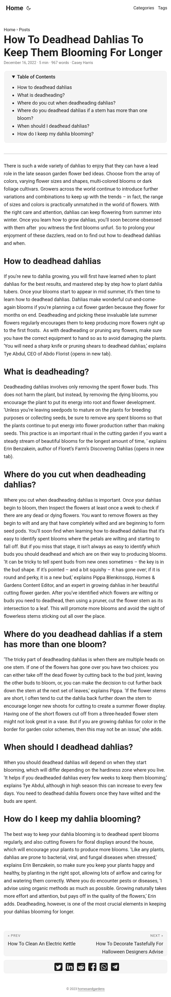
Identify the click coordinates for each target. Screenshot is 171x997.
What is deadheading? (41, 95)
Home (14, 8)
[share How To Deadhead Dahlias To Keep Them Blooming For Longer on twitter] (58, 968)
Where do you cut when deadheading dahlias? (66, 103)
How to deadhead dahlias (44, 87)
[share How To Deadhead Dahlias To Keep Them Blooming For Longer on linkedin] (70, 968)
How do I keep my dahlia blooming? (55, 134)
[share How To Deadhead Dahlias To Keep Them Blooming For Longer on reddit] (81, 968)
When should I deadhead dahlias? (53, 126)
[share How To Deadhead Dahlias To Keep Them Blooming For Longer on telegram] (115, 968)
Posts (24, 29)
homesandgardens (91, 989)
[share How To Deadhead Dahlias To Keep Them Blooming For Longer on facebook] (92, 968)
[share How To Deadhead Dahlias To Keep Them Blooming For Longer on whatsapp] (104, 968)
